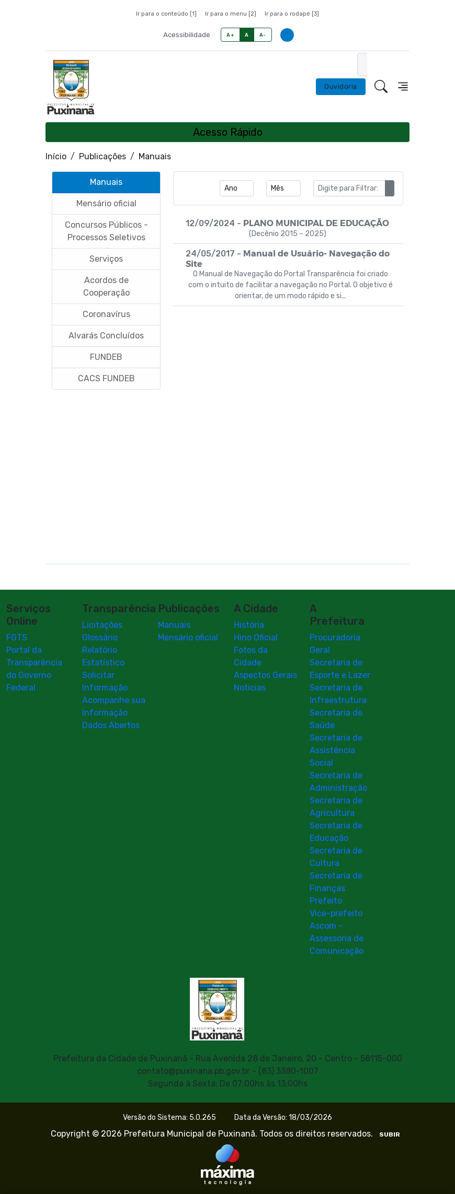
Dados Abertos (111, 725)
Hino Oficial (256, 637)
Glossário (100, 637)
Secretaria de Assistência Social (336, 750)
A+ (230, 35)
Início (56, 156)
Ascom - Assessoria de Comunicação (336, 938)
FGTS (16, 637)
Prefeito (326, 901)
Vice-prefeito (336, 913)
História (249, 625)
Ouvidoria (340, 86)
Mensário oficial (188, 637)
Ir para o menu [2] (230, 13)
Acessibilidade (186, 35)
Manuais (174, 625)
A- (262, 35)
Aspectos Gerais (265, 675)
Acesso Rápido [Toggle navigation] (228, 132)
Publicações (102, 156)
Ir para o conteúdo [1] (166, 13)
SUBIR (389, 1134)
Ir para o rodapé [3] (292, 13)
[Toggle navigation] (403, 86)
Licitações (102, 625)
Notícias (250, 688)
